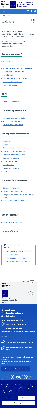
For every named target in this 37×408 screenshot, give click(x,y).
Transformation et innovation (13, 191)
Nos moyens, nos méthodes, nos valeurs (17, 65)
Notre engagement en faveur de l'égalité (17, 68)
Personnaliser (10, 398)
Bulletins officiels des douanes (14, 151)
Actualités (6, 141)
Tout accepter (18, 403)
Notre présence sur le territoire (14, 118)
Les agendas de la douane (12, 222)
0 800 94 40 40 (14, 328)
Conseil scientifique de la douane (15, 200)
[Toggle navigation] (4, 11)
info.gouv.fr (31, 291)
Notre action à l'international (13, 125)
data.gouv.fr (31, 296)
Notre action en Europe (11, 121)
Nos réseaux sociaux (10, 85)
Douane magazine (9, 161)
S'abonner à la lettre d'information (15, 369)
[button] (31, 20)
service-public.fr (30, 292)
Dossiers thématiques (11, 158)
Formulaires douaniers (11, 168)
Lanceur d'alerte (9, 231)
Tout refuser (26, 398)
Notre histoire (8, 75)
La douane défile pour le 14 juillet (15, 78)
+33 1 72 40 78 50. (6, 336)
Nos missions (8, 61)
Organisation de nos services (13, 71)
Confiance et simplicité (11, 188)
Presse (5, 144)
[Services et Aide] (28, 11)
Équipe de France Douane (12, 313)
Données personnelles (11, 101)
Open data (6, 171)
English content (8, 165)
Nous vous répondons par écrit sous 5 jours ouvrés (19, 348)
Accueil (3, 15)
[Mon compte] (35, 11)
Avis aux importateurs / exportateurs (16, 148)
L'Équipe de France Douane (12, 82)
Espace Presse (8, 310)
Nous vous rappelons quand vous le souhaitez (19, 342)
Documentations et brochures (14, 155)
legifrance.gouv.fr (29, 294)
